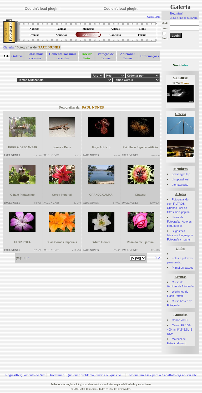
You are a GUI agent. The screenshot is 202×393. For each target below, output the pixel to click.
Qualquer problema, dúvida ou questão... (95, 375)
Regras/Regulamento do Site (25, 375)
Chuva (185, 83)
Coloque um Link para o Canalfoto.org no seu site (162, 375)
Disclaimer (56, 375)
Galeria (8, 47)
